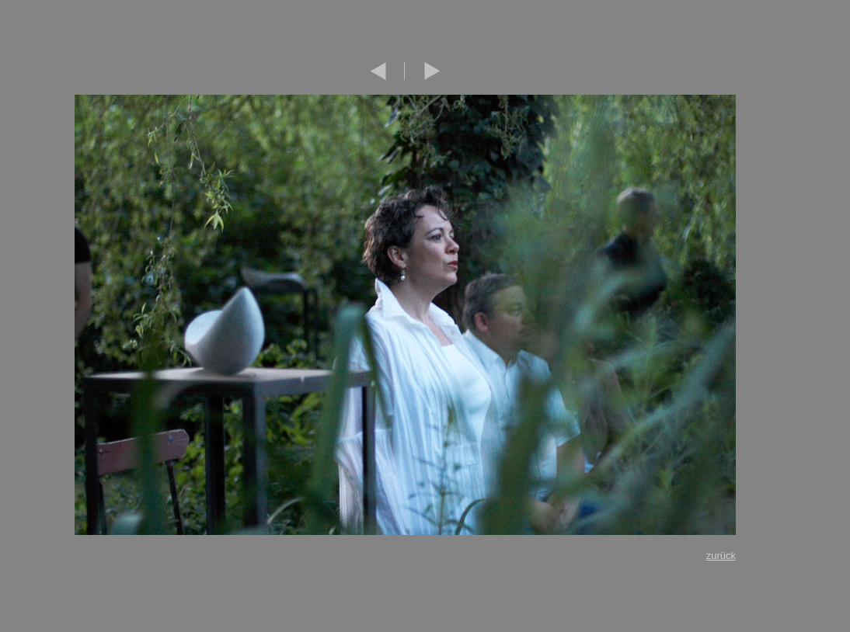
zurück (721, 555)
